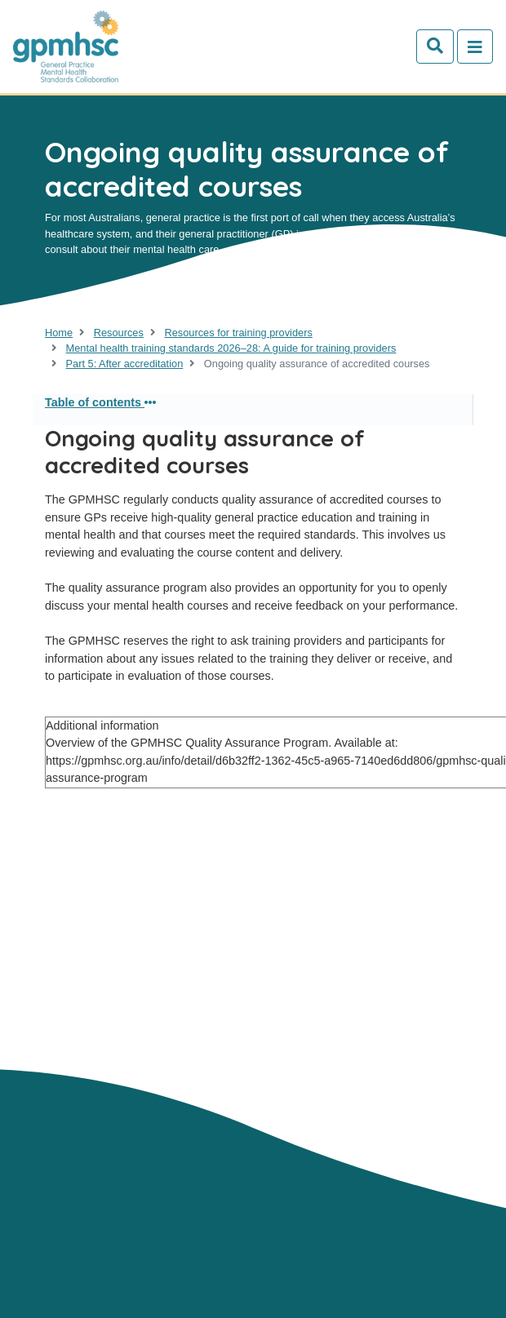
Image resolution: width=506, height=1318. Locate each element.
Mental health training (111, 1047)
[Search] (435, 46)
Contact (136, 1012)
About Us (71, 1012)
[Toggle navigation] (475, 46)
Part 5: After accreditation (125, 363)
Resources (119, 332)
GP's (188, 1012)
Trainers (69, 1030)
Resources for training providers (238, 332)
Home (59, 332)
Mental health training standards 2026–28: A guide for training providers (231, 348)
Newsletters (80, 1065)
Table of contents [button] (100, 402)
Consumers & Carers (170, 1030)
